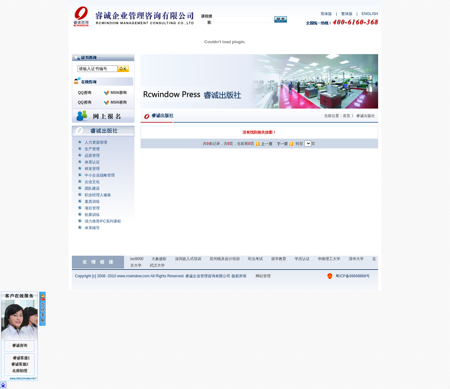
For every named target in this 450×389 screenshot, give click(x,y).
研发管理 (92, 168)
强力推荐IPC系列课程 (103, 221)
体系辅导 (92, 228)
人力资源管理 (96, 142)
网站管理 (263, 276)
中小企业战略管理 (100, 175)
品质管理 (92, 155)
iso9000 (136, 259)
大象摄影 (159, 259)
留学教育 (278, 259)
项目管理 (92, 208)
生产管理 (92, 149)
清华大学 (356, 259)
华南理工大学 (329, 259)
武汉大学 (157, 265)
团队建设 (92, 188)
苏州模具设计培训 (225, 259)
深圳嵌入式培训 (188, 259)
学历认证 (302, 259)
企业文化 (92, 182)
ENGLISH (370, 14)
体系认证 (92, 162)
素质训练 (92, 201)
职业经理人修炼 (98, 195)
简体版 (326, 14)
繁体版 (346, 14)
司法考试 (255, 259)
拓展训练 (92, 214)
